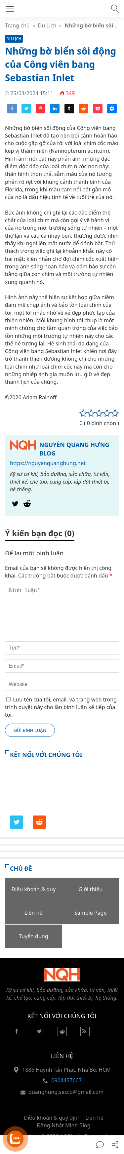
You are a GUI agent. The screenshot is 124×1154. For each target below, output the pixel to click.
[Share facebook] (12, 111)
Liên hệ (94, 1117)
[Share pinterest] (40, 111)
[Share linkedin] (55, 111)
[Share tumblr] (69, 111)
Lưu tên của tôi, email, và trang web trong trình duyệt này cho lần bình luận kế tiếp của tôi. (61, 707)
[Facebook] (16, 1034)
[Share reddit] (83, 111)
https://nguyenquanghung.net (48, 463)
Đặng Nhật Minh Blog (63, 1125)
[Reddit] (27, 505)
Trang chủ (17, 25)
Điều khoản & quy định (52, 1117)
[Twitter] (15, 505)
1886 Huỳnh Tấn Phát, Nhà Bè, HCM (66, 1069)
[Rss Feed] (85, 1034)
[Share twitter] (26, 111)
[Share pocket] (98, 111)
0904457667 (66, 1080)
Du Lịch (47, 25)
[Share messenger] (112, 111)
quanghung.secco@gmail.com (65, 1091)
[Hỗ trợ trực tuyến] (15, 1139)
